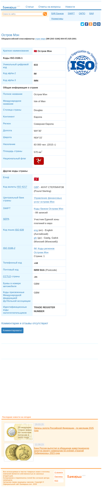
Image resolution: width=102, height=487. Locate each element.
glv (35, 237)
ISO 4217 (22, 186)
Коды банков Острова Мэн (48, 208)
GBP (36, 187)
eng (36, 230)
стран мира (40, 39)
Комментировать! (12, 330)
